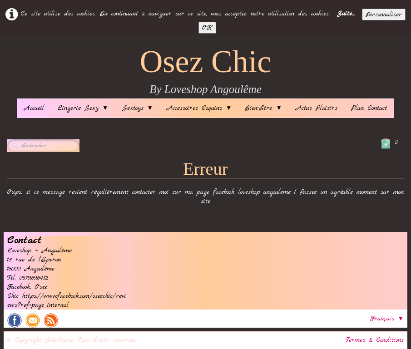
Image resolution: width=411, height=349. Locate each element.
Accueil (34, 108)
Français (387, 318)
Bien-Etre (263, 108)
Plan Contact (369, 108)
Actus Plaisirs (316, 108)
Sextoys (137, 108)
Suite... (346, 13)
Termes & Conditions (375, 339)
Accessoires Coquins (199, 108)
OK (207, 27)
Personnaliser (384, 14)
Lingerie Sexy (83, 108)
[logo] (206, 72)
